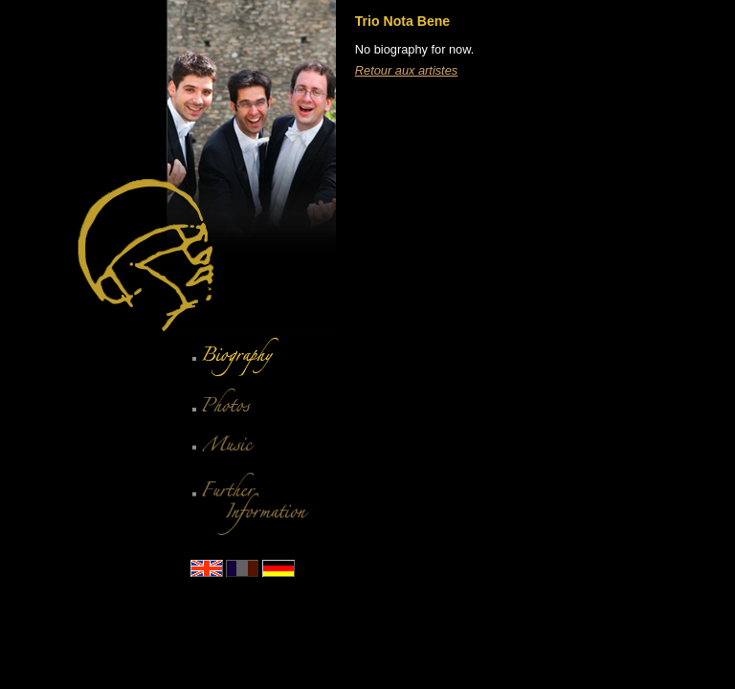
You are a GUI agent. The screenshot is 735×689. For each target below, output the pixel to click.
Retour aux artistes (406, 70)
